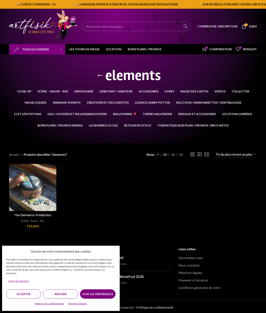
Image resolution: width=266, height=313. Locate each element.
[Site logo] (43, 26)
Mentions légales (77, 303)
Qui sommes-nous (191, 257)
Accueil (14, 154)
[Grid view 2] (192, 154)
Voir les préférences (97, 294)
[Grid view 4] (206, 154)
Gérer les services (18, 281)
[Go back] (100, 75)
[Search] (136, 26)
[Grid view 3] (199, 154)
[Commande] (236, 154)
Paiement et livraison (193, 279)
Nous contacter (189, 264)
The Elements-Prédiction (32, 214)
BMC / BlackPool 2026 (126, 276)
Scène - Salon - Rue (32, 219)
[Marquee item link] (188, 4)
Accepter (24, 294)
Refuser (60, 294)
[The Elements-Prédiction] (32, 187)
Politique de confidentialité (49, 303)
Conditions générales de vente (199, 286)
